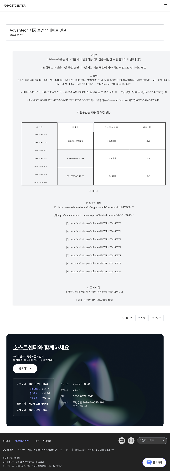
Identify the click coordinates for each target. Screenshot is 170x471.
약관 (37, 441)
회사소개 (6, 441)
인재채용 (47, 441)
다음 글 (156, 317)
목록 (141, 317)
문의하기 (25, 368)
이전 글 (127, 317)
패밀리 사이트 (152, 440)
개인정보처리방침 (22, 441)
